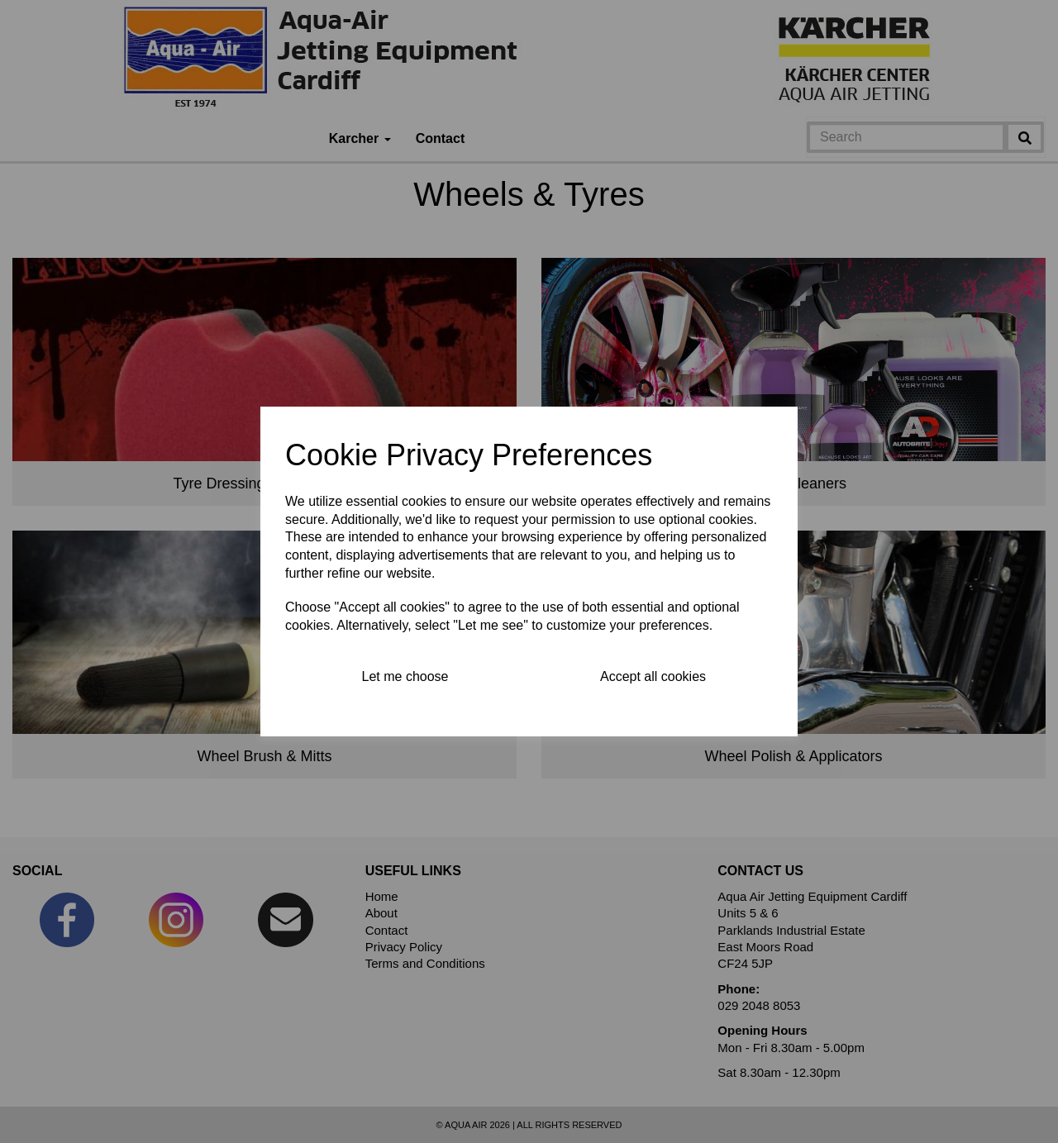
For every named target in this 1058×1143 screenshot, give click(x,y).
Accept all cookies (653, 676)
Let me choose (405, 676)
